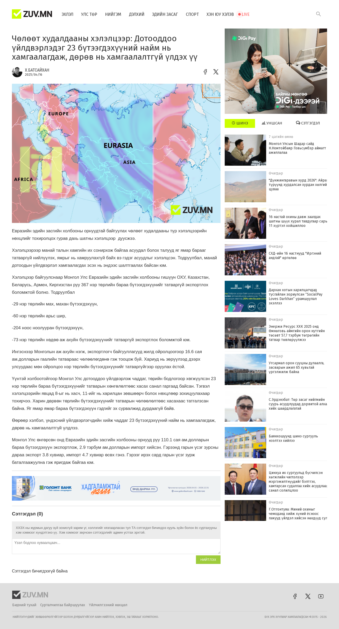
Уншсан (272, 123)
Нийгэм (113, 14)
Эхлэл (67, 14)
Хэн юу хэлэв (220, 14)
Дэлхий (136, 14)
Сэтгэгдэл (308, 123)
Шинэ (240, 123)
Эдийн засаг (165, 14)
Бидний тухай (24, 605)
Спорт (192, 14)
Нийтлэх (208, 560)
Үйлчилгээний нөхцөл (108, 605)
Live (246, 14)
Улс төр (89, 14)
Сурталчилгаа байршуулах (62, 605)
